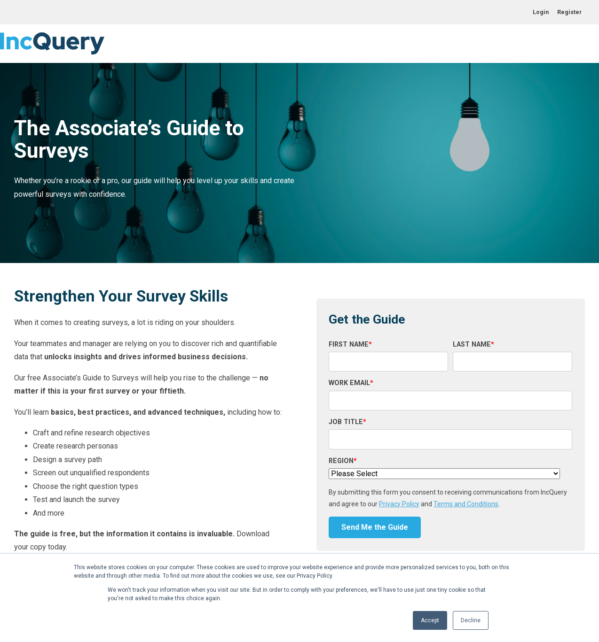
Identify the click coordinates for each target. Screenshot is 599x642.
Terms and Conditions (465, 504)
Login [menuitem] (541, 11)
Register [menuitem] (569, 11)
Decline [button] (471, 620)
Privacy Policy (399, 504)
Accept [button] (430, 620)
